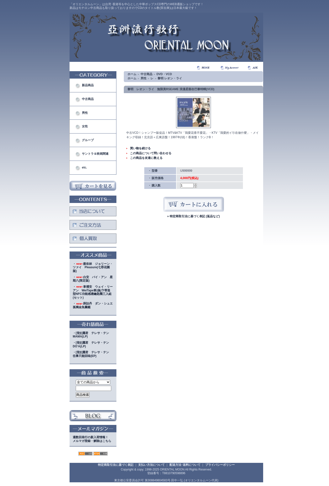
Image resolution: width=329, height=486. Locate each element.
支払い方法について (151, 465)
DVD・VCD (164, 74)
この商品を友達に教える (146, 158)
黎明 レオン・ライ (170, 78)
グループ (88, 140)
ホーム (132, 74)
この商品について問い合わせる (150, 153)
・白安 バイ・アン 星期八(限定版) (93, 279)
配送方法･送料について (185, 465)
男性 (85, 113)
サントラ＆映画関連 (95, 153)
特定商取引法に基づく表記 (115, 465)
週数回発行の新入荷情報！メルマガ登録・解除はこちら (92, 439)
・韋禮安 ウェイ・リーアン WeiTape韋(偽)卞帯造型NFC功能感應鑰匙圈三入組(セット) (93, 292)
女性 (85, 126)
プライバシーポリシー (220, 465)
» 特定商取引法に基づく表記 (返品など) (193, 216)
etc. (84, 167)
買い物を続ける (140, 148)
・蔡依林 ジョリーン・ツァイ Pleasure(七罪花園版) (93, 267)
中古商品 (88, 99)
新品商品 (88, 85)
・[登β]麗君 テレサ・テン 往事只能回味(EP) (92, 354)
